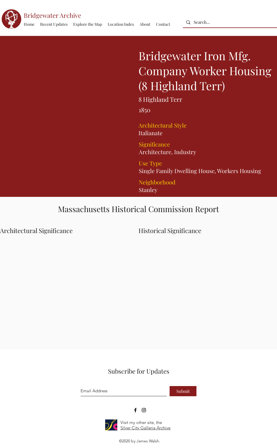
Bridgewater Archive (52, 15)
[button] (121, 24)
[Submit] (183, 391)
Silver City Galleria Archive (145, 427)
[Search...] (229, 22)
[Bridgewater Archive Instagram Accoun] (144, 410)
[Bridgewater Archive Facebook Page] (135, 410)
